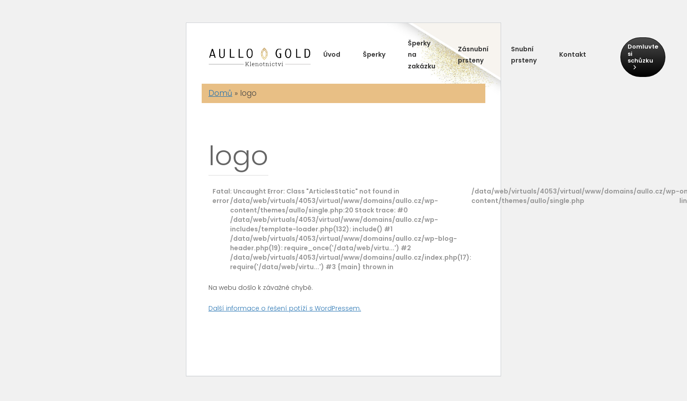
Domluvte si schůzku (643, 56)
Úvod (331, 54)
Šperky (374, 54)
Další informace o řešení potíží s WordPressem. (284, 308)
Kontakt (572, 54)
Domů (220, 93)
